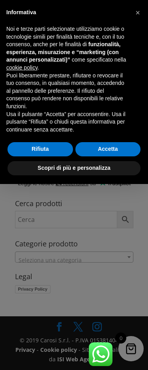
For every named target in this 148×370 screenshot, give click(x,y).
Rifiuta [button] (40, 149)
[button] (137, 12)
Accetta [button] (108, 149)
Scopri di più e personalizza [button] (73, 168)
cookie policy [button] (21, 67)
